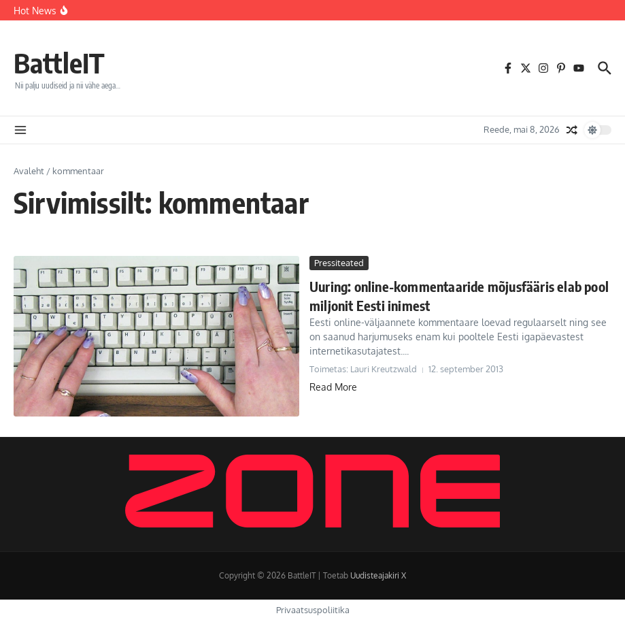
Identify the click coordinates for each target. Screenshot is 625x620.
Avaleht (29, 170)
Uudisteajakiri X (378, 575)
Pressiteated (339, 262)
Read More (333, 387)
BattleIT (59, 63)
